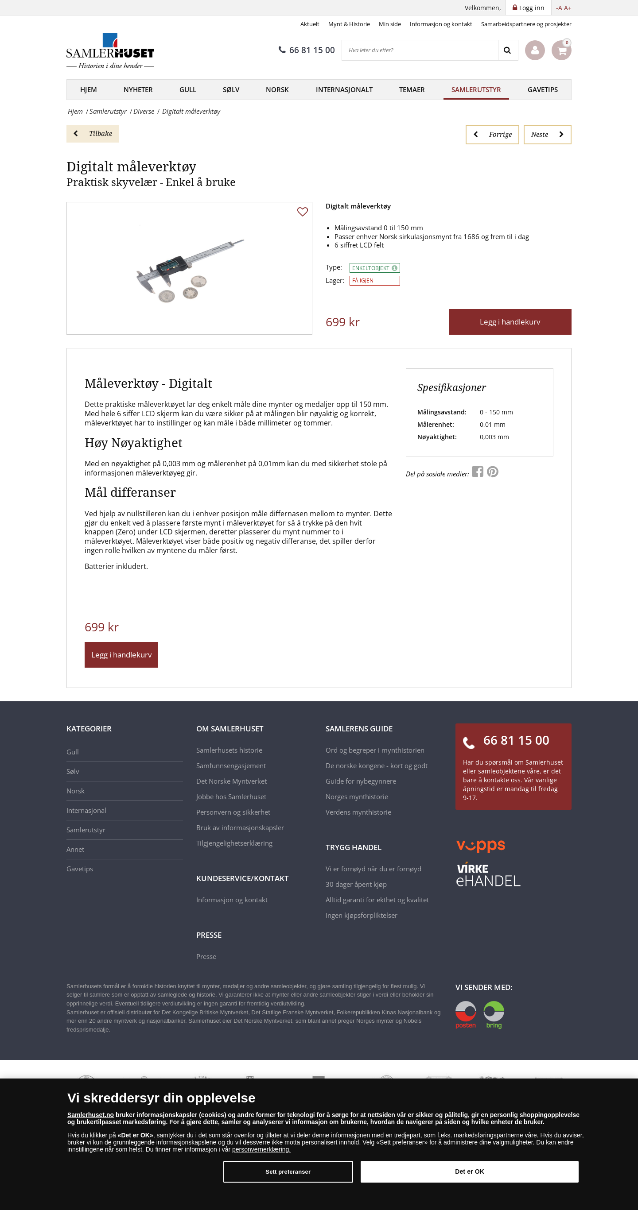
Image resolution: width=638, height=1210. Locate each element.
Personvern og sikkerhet (233, 812)
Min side (390, 24)
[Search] (508, 50)
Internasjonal (86, 810)
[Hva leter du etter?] (420, 50)
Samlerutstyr (476, 89)
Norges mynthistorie (357, 796)
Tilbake (92, 133)
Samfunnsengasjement (231, 765)
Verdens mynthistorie (358, 812)
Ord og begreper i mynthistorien (375, 750)
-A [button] (559, 8)
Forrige (492, 134)
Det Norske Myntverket (231, 781)
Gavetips (543, 89)
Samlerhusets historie (229, 750)
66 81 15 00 (307, 50)
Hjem (88, 89)
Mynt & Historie (349, 24)
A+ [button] (568, 8)
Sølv (231, 89)
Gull (187, 89)
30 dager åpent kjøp (356, 884)
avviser (572, 1135)
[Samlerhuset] (110, 50)
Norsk (277, 89)
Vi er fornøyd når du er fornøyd (373, 868)
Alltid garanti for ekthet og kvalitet (377, 899)
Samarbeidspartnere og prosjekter (526, 24)
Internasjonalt (344, 89)
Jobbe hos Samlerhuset (231, 796)
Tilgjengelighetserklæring (234, 843)
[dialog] (319, 1144)
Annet (75, 849)
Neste (547, 134)
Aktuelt (309, 24)
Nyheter (138, 89)
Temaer (412, 89)
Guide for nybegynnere (361, 781)
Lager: (335, 280)
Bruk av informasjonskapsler (240, 827)
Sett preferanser (288, 1171)
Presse (206, 956)
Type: (334, 267)
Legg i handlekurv (510, 322)
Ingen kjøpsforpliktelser (361, 915)
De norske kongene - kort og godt (377, 765)
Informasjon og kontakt (441, 24)
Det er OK (469, 1171)
